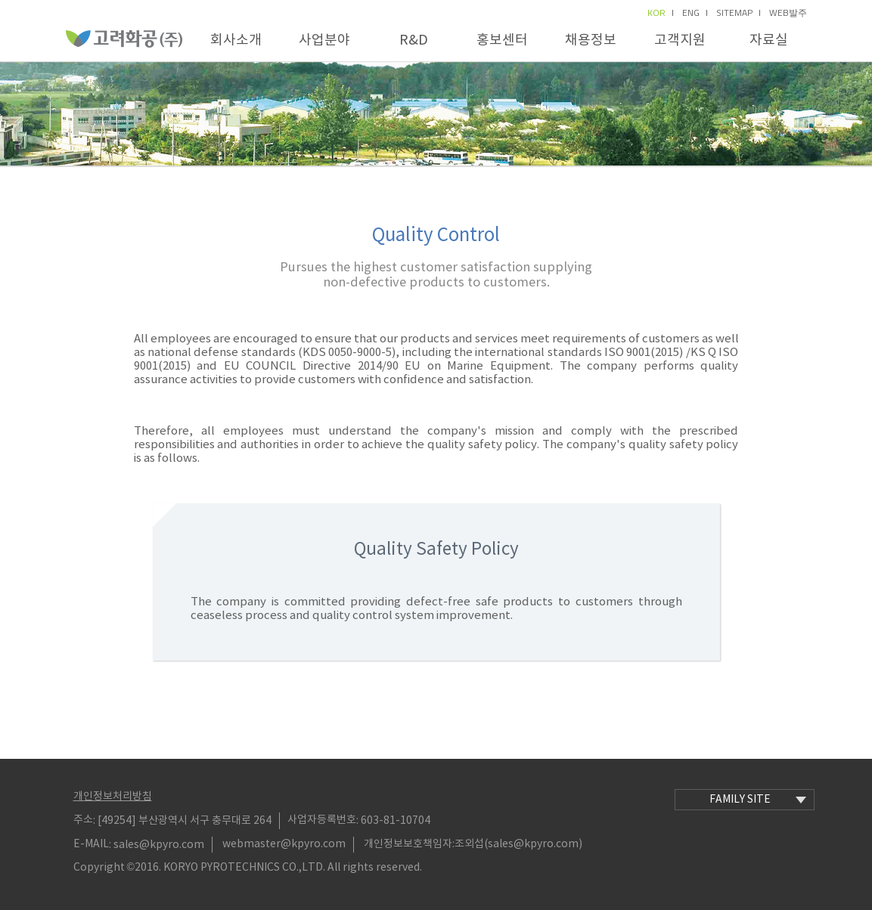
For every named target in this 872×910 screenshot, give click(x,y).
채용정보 (590, 40)
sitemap (738, 12)
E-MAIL (91, 844)
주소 (83, 820)
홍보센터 (502, 40)
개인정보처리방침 (112, 797)
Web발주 (788, 12)
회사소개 (236, 40)
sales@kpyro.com (158, 844)
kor (660, 12)
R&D (413, 40)
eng (694, 12)
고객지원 (680, 40)
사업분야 (324, 40)
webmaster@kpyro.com (284, 844)
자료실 (768, 40)
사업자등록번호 (321, 820)
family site (757, 800)
